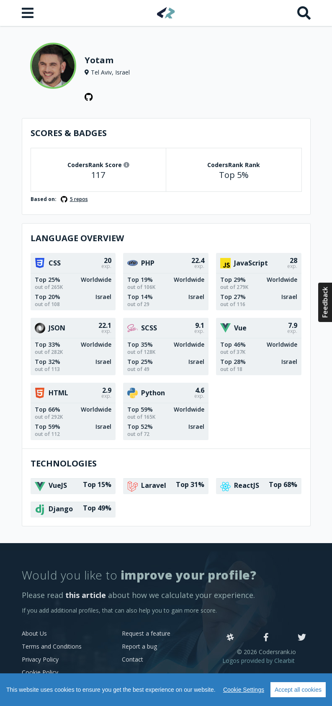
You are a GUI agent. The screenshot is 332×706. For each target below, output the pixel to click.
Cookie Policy (40, 672)
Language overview (77, 238)
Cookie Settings (243, 689)
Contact (132, 659)
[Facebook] (266, 638)
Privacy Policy (40, 659)
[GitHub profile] (89, 97)
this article (85, 595)
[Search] (304, 13)
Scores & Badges (69, 133)
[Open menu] (28, 13)
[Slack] (230, 638)
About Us (34, 633)
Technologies (64, 463)
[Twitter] (301, 638)
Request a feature (146, 633)
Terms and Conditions (52, 646)
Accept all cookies (298, 689)
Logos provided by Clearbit (258, 661)
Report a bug (139, 646)
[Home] (166, 12)
